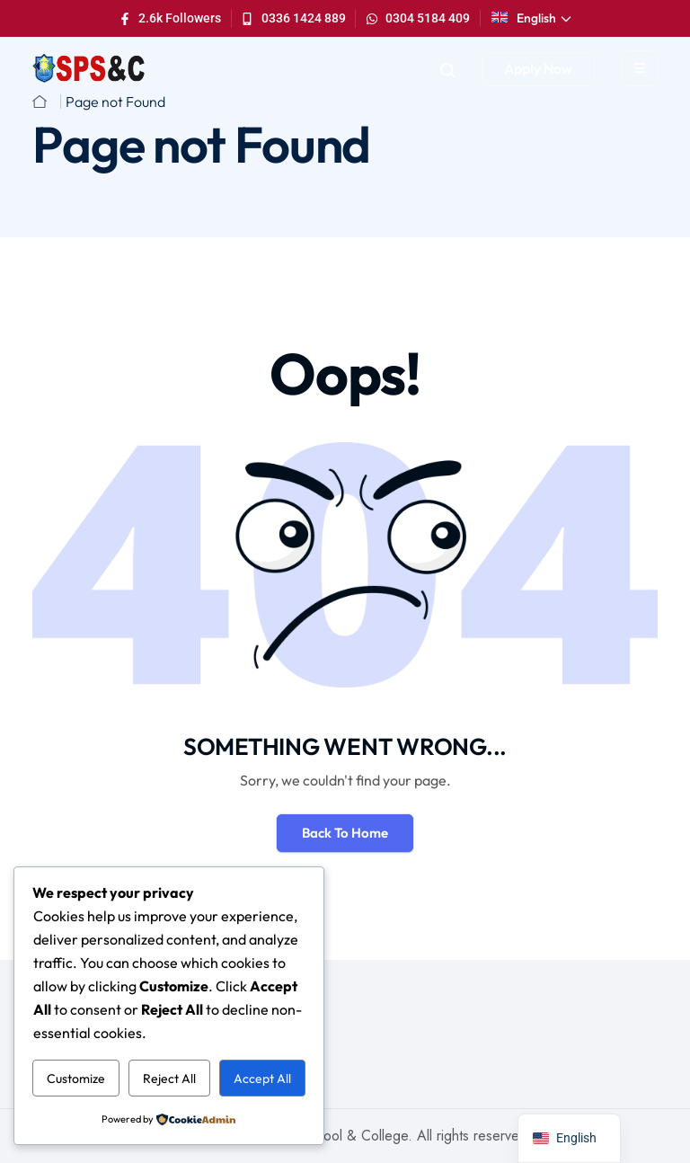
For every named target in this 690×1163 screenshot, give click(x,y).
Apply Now (538, 68)
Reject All (169, 1078)
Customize (76, 1078)
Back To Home (345, 832)
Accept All (262, 1078)
